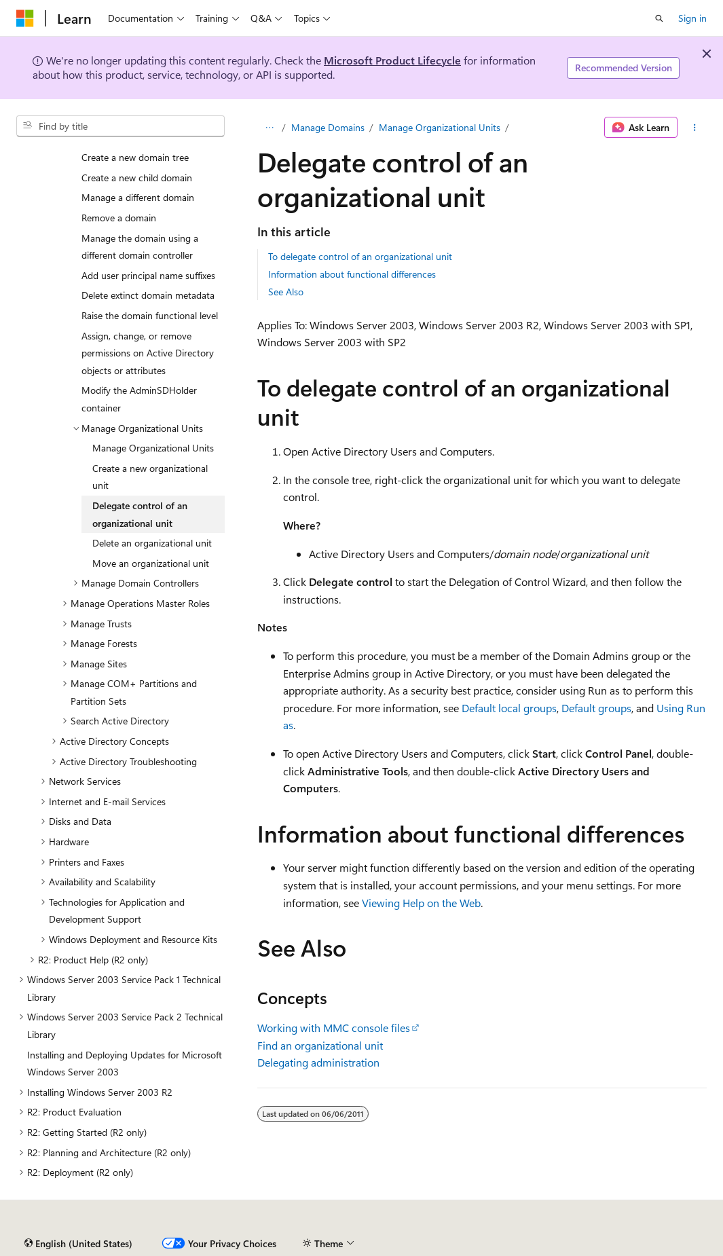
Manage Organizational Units (439, 127)
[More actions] (695, 127)
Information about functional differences (352, 273)
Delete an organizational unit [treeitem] (152, 542)
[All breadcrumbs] (269, 127)
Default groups (596, 708)
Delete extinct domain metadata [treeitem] (148, 295)
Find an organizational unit (320, 1045)
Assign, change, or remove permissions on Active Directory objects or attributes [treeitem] (147, 353)
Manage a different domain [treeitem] (137, 197)
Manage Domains (328, 127)
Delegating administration (318, 1062)
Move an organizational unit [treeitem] (150, 563)
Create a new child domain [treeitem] (136, 177)
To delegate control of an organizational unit (360, 256)
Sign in (692, 18)
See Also (285, 291)
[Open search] (659, 18)
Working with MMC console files (333, 1027)
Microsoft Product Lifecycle (392, 60)
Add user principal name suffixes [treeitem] (148, 275)
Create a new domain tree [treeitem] (135, 157)
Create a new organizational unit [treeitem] (150, 477)
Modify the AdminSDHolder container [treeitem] (139, 399)
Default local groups (509, 708)
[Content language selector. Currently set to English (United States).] (78, 1244)
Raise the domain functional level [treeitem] (149, 315)
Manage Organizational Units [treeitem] (153, 447)
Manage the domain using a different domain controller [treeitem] (139, 247)
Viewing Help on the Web (421, 902)
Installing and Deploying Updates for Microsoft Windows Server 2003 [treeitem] (124, 1063)
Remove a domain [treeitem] (118, 217)
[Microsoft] (25, 18)
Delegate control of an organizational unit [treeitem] (139, 514)
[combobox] (120, 126)
